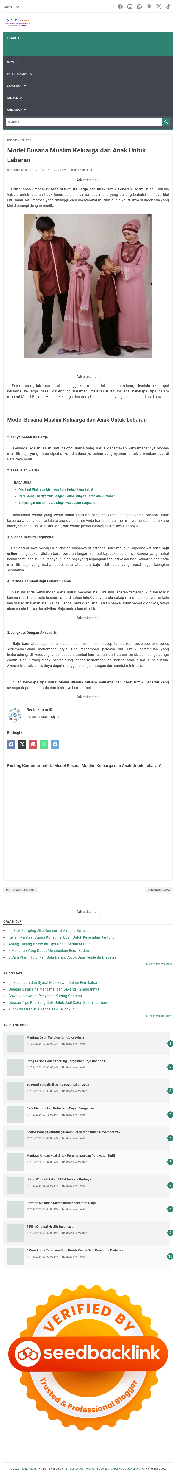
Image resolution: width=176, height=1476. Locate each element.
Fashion (12, 97)
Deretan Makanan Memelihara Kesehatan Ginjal (62, 1203)
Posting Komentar (80, 170)
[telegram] (55, 744)
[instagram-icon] (129, 7)
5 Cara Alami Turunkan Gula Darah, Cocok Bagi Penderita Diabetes (62, 957)
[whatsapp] (44, 744)
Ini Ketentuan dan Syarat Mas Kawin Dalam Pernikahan (53, 982)
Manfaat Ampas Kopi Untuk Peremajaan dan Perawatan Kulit (71, 1155)
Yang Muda (14, 109)
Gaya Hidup (14, 85)
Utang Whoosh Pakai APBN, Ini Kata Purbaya (59, 1179)
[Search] (84, 122)
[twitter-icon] (158, 7)
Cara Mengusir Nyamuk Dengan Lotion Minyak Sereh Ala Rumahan (67, 496)
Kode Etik (103, 1468)
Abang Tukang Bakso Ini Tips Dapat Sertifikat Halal (49, 944)
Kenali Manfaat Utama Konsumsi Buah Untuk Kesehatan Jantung (61, 937)
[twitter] (22, 744)
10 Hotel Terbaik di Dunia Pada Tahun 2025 (58, 1085)
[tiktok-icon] (168, 7)
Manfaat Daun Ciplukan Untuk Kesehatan (56, 1037)
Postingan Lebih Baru (20, 890)
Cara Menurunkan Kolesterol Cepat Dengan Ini (60, 1108)
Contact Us (76, 1468)
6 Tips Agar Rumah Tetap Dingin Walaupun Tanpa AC (57, 503)
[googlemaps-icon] (149, 7)
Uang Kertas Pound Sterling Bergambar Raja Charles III (67, 1061)
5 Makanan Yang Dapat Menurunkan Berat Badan (48, 950)
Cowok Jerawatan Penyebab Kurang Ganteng (45, 996)
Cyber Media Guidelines (125, 1468)
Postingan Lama (159, 890)
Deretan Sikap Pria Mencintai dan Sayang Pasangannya (53, 989)
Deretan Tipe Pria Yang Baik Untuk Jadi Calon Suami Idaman (57, 1002)
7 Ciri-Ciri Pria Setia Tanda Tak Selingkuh (41, 1009)
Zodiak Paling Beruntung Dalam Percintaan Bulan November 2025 (74, 1132)
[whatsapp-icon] (139, 7)
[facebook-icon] (120, 7)
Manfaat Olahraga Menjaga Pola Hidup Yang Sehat (56, 489)
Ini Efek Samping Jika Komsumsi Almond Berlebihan (51, 930)
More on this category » (159, 963)
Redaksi (90, 1468)
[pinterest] (33, 744)
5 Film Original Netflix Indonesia (50, 1226)
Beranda (13, 38)
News (10, 62)
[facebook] (11, 744)
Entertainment (18, 74)
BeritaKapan (29, 1468)
